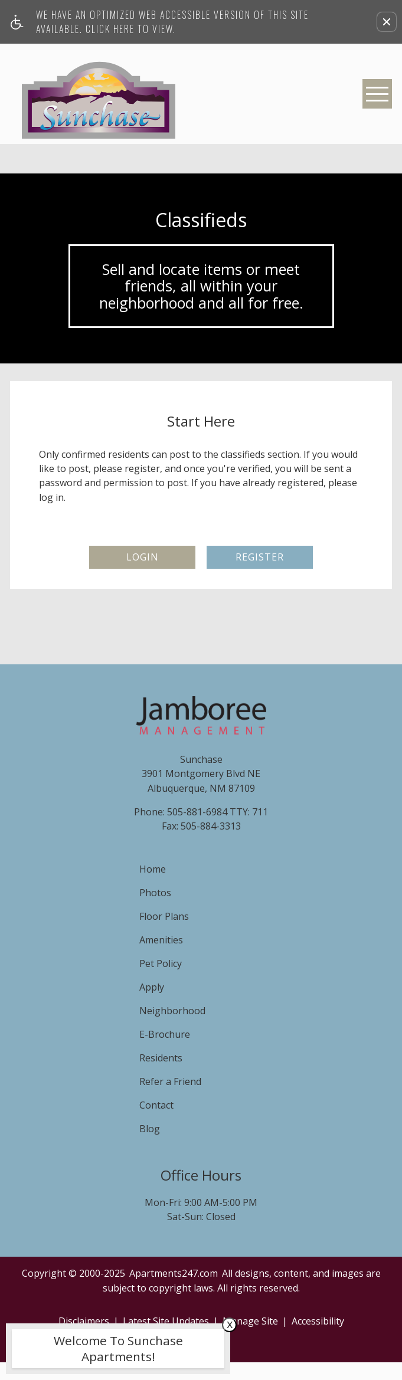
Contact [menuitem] (156, 1105)
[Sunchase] (98, 94)
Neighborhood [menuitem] (172, 1010)
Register (260, 556)
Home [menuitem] (152, 869)
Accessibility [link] (318, 1321)
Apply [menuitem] (151, 987)
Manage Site (250, 1321)
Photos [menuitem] (155, 892)
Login (142, 556)
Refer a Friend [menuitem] (170, 1081)
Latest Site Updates (166, 1321)
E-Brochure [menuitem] (164, 1034)
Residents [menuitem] (160, 1057)
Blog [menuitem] (149, 1128)
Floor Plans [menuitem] (164, 916)
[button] (386, 21)
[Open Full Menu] (377, 94)
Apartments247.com (173, 1273)
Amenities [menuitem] (161, 939)
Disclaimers (83, 1321)
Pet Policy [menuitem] (160, 963)
